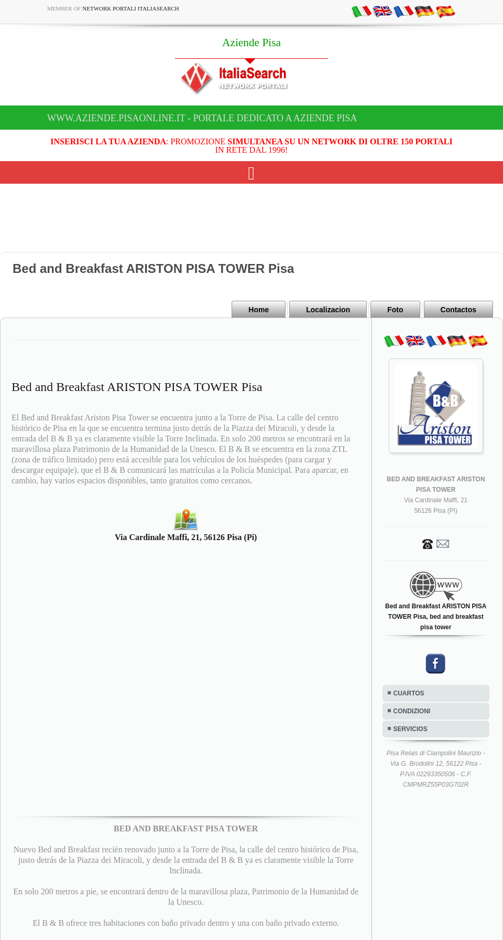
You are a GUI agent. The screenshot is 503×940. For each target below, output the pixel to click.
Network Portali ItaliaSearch (130, 8)
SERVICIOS (410, 729)
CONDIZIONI (412, 711)
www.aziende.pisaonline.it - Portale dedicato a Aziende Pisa (202, 118)
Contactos (458, 309)
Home (258, 309)
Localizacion (328, 309)
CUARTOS (408, 693)
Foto (395, 309)
